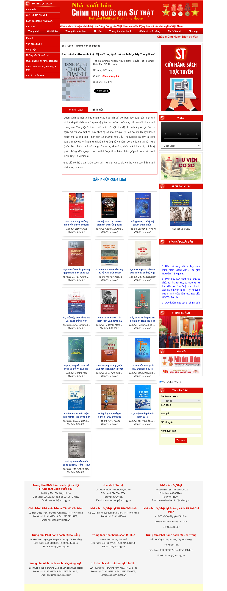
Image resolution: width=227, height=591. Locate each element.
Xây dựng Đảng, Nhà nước (39, 74)
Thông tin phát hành (120, 31)
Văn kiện (30, 69)
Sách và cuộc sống (149, 31)
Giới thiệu (52, 31)
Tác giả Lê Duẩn (181, 229)
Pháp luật (31, 91)
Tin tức (97, 31)
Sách (70, 45)
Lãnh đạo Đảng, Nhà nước (39, 63)
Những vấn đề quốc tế (37, 97)
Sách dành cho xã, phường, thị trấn (41, 110)
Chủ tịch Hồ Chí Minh (37, 57)
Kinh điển (31, 51)
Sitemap (193, 31)
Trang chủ (33, 31)
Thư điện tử (174, 31)
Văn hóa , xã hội (34, 86)
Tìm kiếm (180, 440)
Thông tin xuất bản (75, 31)
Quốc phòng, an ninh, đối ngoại (42, 103)
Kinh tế (30, 80)
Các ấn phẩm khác (35, 117)
